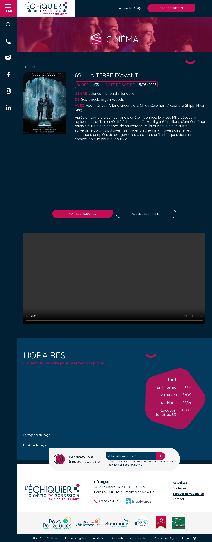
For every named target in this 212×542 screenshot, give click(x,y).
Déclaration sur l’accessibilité (130, 538)
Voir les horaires (82, 213)
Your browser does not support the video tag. (114, 278)
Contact (178, 499)
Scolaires (179, 488)
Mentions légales (74, 538)
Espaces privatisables (188, 493)
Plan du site (98, 538)
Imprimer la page (34, 445)
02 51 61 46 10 (107, 501)
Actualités (180, 483)
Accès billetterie (146, 213)
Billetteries (171, 8)
